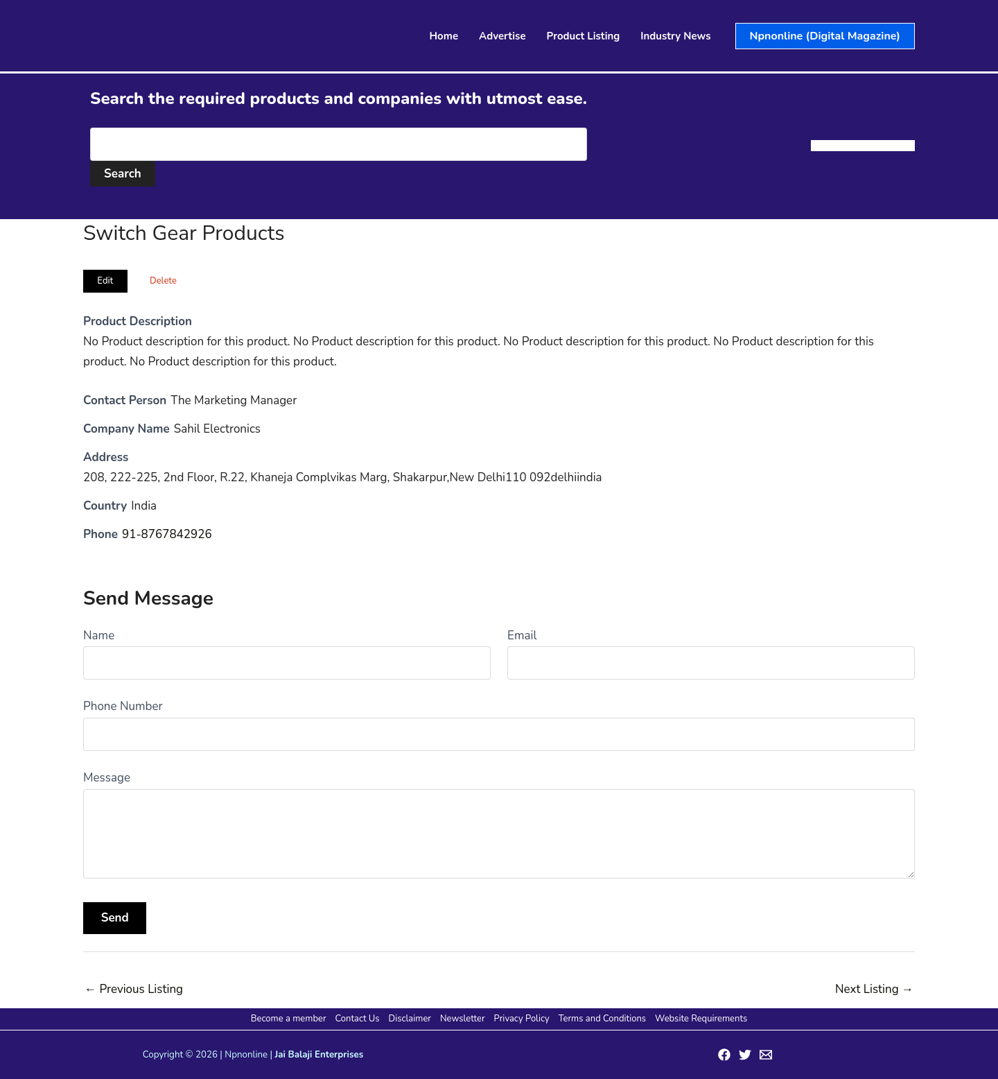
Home (444, 36)
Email (521, 636)
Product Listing (583, 36)
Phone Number (123, 706)
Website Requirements (701, 1018)
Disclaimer (410, 1018)
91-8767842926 (167, 534)
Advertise (502, 36)
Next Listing (874, 989)
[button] (825, 36)
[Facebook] (724, 1054)
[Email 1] (766, 1054)
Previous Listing (134, 989)
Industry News (675, 36)
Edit (105, 281)
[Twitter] (745, 1054)
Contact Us (357, 1018)
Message (106, 778)
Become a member (288, 1018)
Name (98, 636)
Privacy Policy (522, 1018)
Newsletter (462, 1018)
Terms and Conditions (602, 1018)
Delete (163, 281)
